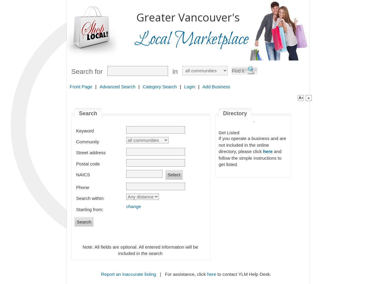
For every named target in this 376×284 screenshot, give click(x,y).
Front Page (81, 86)
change (133, 206)
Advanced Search (117, 86)
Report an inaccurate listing (128, 274)
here (211, 274)
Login (189, 86)
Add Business (216, 86)
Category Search (160, 86)
